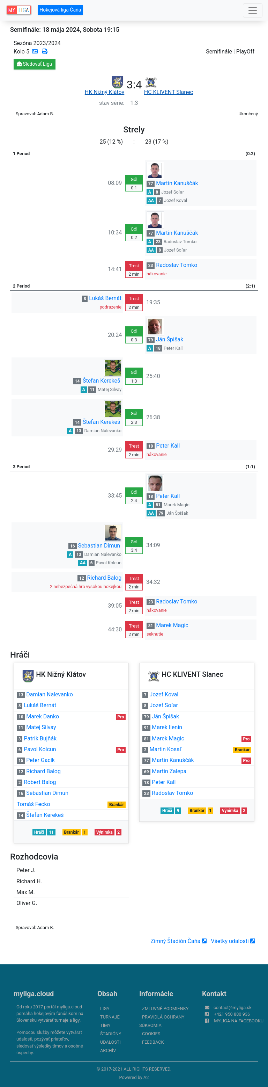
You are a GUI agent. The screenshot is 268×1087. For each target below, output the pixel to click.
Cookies (151, 1033)
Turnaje (110, 1017)
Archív (108, 1050)
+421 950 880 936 (232, 1014)
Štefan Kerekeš (101, 380)
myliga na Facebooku (238, 1020)
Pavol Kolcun (108, 562)
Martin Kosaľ (165, 749)
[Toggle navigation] (252, 10)
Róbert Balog (40, 782)
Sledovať (34, 64)
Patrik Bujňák (40, 738)
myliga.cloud (34, 994)
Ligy (105, 1008)
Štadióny (110, 1033)
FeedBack (153, 1042)
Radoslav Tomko (180, 241)
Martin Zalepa (169, 771)
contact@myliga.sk (233, 1007)
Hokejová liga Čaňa (60, 10)
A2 (146, 1077)
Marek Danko (42, 716)
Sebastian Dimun (99, 545)
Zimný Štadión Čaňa (178, 941)
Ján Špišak (169, 339)
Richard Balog (104, 577)
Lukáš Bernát (105, 298)
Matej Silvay (109, 389)
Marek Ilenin (167, 727)
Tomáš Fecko (33, 804)
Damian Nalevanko (102, 430)
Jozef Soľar (172, 192)
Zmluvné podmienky (165, 1008)
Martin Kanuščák (177, 183)
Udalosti (110, 1042)
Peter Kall (173, 348)
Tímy (105, 1025)
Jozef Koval (175, 200)
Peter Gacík (40, 760)
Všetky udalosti (233, 941)
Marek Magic (176, 504)
